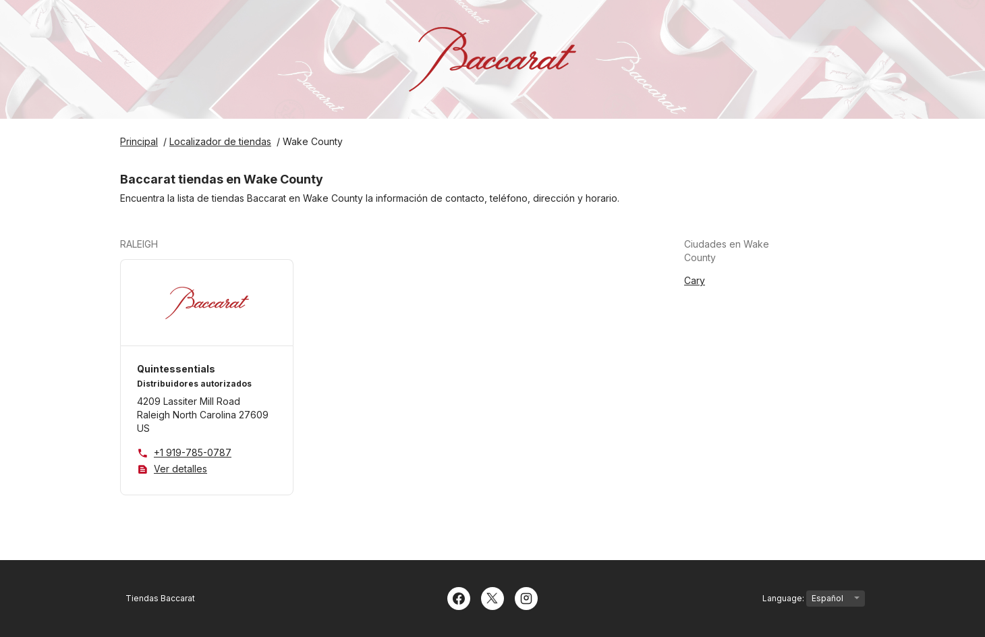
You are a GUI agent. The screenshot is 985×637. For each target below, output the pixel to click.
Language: (813, 598)
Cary (694, 280)
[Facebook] (458, 597)
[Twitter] (492, 597)
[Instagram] (526, 597)
